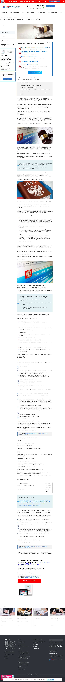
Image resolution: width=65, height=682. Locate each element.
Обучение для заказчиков (5, 65)
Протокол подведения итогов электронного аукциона (31, 504)
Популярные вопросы (22, 667)
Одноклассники (34, 674)
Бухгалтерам (7, 650)
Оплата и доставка (37, 639)
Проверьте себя (4, 32)
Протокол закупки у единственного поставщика (29, 505)
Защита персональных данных (23, 646)
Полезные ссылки (21, 669)
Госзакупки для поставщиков (10, 652)
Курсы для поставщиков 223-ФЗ (10, 644)
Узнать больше (8, 79)
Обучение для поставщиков (6, 58)
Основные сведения (22, 641)
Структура (20, 645)
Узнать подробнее (55, 1)
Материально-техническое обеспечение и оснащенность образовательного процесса (23, 652)
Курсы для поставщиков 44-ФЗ (10, 642)
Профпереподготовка (5, 60)
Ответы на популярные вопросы (6, 36)
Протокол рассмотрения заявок (26, 500)
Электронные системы (10, 648)
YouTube (31, 674)
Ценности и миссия (21, 642)
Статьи (6, 658)
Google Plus (36, 674)
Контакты (35, 644)
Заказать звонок (50, 6)
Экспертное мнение (9, 654)
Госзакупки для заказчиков (9, 651)
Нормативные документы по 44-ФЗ (8, 40)
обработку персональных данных (33, 576)
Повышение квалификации (6, 59)
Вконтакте (29, 674)
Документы (20, 648)
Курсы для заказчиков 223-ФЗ (10, 643)
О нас (19, 639)
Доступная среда (21, 654)
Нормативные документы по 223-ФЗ (8, 45)
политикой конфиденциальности (32, 577)
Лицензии (20, 649)
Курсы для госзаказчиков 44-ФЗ (10, 641)
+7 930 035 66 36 (40, 6)
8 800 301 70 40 (40, 5)
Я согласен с (30, 577)
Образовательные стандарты (23, 664)
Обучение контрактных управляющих (7, 62)
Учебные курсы (8, 639)
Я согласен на (30, 576)
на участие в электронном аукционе (41, 500)
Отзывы (19, 666)
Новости (3, 25)
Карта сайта (36, 648)
